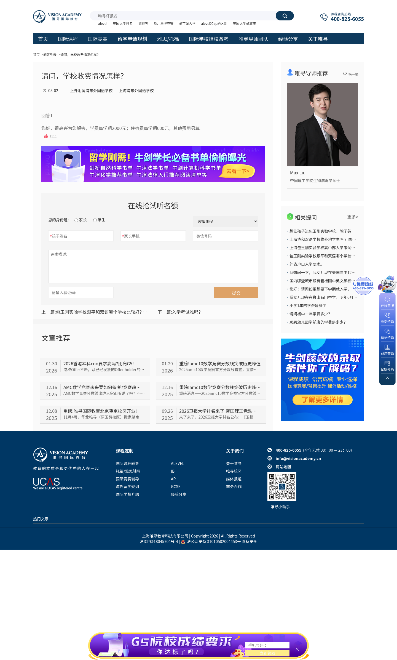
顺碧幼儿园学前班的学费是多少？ (318, 322)
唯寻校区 (234, 471)
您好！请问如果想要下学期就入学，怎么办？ (328, 289)
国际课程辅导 (127, 463)
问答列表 (50, 54)
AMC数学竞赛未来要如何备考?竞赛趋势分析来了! (104, 387)
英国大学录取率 (244, 23)
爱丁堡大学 (187, 23)
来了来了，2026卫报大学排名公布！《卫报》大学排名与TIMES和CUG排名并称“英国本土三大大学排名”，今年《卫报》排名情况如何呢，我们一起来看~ (220, 417)
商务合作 (234, 486)
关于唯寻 (234, 463)
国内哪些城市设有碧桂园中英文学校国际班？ (328, 280)
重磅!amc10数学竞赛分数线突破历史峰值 (220, 363)
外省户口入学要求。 (306, 264)
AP (173, 478)
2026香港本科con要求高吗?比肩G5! (98, 363)
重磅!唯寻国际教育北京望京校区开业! (100, 411)
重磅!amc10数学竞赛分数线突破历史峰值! (220, 387)
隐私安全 (249, 541)
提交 (236, 292)
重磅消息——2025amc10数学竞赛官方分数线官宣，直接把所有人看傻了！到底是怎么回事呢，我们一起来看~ (220, 393)
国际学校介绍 (127, 494)
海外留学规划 (127, 486)
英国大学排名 (123, 23)
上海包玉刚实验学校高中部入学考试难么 (324, 247)
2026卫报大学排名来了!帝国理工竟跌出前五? (220, 411)
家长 (80, 219)
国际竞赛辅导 (127, 478)
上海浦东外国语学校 (136, 90)
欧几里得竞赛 (163, 23)
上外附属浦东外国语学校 (91, 90)
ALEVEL (177, 463)
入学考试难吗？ (180, 311)
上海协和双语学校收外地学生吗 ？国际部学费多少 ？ (334, 239)
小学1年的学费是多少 (307, 305)
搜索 (284, 15)
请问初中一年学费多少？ (310, 313)
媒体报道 (234, 478)
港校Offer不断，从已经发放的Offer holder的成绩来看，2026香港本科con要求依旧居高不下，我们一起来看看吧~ (104, 369)
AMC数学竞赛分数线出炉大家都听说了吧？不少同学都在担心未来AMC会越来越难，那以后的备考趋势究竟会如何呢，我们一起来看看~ (104, 393)
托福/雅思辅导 (128, 471)
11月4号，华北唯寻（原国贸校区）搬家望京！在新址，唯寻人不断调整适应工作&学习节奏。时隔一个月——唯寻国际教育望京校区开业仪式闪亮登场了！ (104, 417)
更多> (352, 216)
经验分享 (178, 494)
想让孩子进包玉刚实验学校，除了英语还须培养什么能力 (337, 231)
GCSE (176, 486)
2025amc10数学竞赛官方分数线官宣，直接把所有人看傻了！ (220, 369)
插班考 (143, 23)
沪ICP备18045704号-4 (159, 541)
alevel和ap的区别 (214, 23)
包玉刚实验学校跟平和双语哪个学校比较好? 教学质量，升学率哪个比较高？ (95, 311)
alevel (102, 23)
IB (173, 471)
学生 (99, 219)
